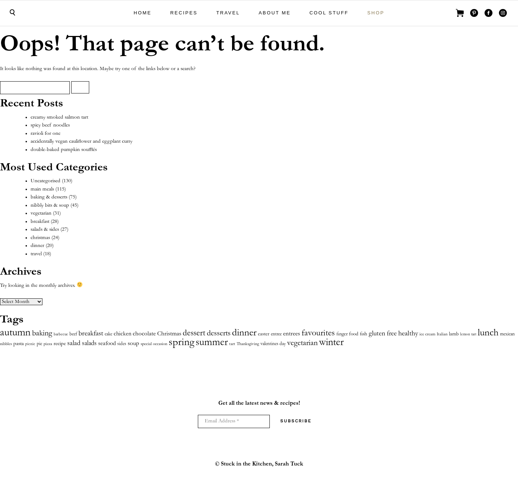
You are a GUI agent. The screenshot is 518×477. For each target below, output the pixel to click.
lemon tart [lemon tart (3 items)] (468, 334)
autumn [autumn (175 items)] (15, 333)
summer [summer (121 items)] (212, 343)
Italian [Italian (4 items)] (442, 334)
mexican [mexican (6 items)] (507, 334)
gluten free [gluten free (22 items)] (383, 333)
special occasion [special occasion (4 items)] (154, 344)
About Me (275, 12)
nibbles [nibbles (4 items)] (6, 344)
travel (228, 12)
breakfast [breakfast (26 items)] (90, 334)
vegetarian (41, 213)
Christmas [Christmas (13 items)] (169, 334)
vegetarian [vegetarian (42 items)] (302, 343)
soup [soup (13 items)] (133, 344)
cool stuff (329, 12)
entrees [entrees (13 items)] (291, 334)
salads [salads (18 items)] (89, 343)
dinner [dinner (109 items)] (244, 333)
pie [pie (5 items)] (39, 344)
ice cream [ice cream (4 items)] (427, 334)
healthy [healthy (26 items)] (408, 334)
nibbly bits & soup (50, 205)
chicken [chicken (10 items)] (122, 334)
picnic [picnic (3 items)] (30, 344)
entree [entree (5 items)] (276, 334)
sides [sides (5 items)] (121, 344)
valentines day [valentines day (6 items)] (273, 344)
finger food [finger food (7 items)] (347, 334)
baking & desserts (49, 197)
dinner (37, 245)
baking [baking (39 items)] (42, 334)
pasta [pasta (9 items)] (18, 344)
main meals (42, 189)
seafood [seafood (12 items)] (107, 344)
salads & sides (45, 229)
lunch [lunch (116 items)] (488, 333)
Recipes (183, 12)
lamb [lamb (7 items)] (454, 334)
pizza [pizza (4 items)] (48, 344)
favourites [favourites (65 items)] (318, 333)
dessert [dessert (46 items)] (194, 334)
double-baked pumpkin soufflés (64, 149)
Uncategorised (45, 181)
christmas (40, 237)
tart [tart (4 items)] (232, 344)
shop (376, 12)
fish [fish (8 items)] (363, 334)
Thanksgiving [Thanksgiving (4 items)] (248, 344)
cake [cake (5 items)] (108, 334)
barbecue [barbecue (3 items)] (61, 334)
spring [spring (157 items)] (181, 343)
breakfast (40, 221)
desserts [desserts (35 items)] (219, 334)
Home (142, 12)
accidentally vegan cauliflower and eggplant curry (81, 141)
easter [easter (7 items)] (263, 334)
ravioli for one (45, 133)
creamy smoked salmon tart (59, 117)
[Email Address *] (234, 421)
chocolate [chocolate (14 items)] (144, 334)
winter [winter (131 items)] (331, 343)
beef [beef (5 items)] (73, 334)
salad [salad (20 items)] (74, 343)
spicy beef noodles (50, 125)
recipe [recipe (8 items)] (60, 344)
